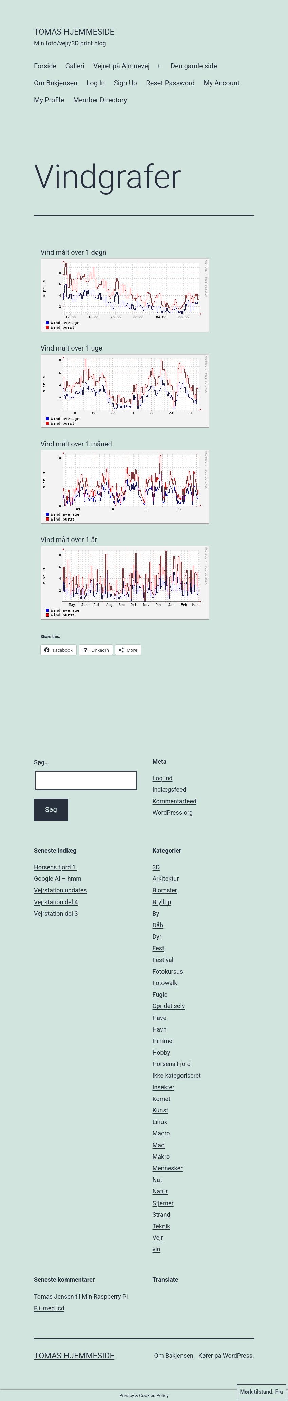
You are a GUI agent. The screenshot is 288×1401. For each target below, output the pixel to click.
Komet (162, 1098)
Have (160, 1017)
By (156, 913)
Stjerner (163, 1203)
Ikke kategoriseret (177, 1075)
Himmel (163, 1040)
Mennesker (168, 1168)
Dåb (158, 925)
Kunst (160, 1110)
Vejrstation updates (60, 890)
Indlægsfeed (169, 789)
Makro (161, 1156)
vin (156, 1249)
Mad (159, 1145)
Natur (160, 1191)
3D (156, 867)
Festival (163, 959)
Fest (159, 948)
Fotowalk (165, 982)
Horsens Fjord (172, 1063)
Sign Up (125, 83)
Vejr (158, 1237)
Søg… (41, 762)
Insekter (163, 1087)
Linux (160, 1121)
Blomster (165, 890)
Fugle (160, 994)
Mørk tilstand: (261, 1392)
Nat (157, 1179)
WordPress (237, 1355)
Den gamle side (194, 66)
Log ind (163, 778)
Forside (45, 66)
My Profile (49, 100)
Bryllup (162, 902)
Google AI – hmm (57, 878)
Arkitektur (166, 878)
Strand (161, 1214)
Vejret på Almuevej (121, 66)
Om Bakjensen (55, 83)
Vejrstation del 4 (56, 902)
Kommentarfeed (175, 801)
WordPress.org (173, 812)
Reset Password (170, 83)
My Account (221, 83)
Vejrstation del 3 (56, 913)
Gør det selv (169, 1006)
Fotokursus (168, 971)
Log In (96, 83)
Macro (161, 1133)
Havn (160, 1029)
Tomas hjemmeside (74, 32)
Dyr (157, 936)
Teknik (161, 1226)
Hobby (161, 1052)
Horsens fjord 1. (55, 867)
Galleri (74, 66)
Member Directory (100, 100)
